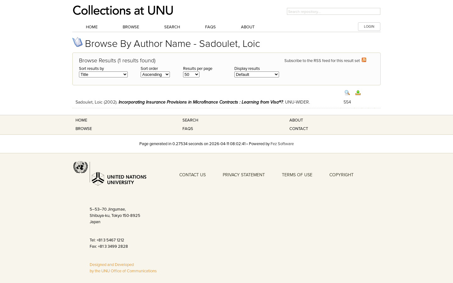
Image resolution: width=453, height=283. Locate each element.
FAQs (210, 27)
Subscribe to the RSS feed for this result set (325, 60)
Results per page (197, 68)
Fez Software (282, 143)
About (247, 27)
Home (92, 27)
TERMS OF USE (297, 175)
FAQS (187, 128)
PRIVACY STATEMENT (244, 175)
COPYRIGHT (341, 175)
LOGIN (369, 27)
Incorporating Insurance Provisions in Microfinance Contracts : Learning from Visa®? (201, 102)
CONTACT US (192, 175)
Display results (247, 68)
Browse (131, 27)
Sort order (149, 68)
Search (172, 27)
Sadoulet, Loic (89, 102)
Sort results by (91, 68)
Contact (298, 128)
